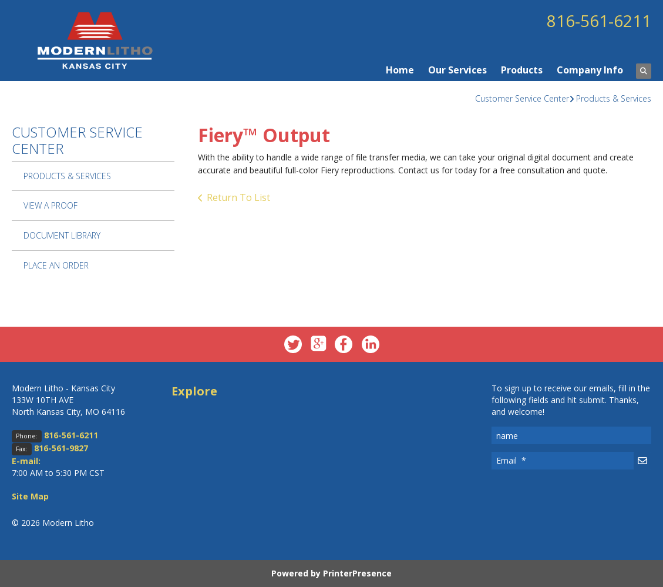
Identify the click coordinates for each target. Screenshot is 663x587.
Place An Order (56, 265)
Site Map (30, 496)
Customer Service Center (522, 98)
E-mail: (26, 461)
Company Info (590, 69)
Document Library (61, 235)
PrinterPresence (357, 573)
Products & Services (613, 98)
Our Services (457, 69)
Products (522, 69)
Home (400, 69)
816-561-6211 (599, 20)
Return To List (238, 197)
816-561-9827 (61, 448)
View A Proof (50, 205)
